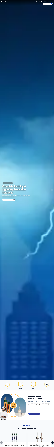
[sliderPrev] (2, 190)
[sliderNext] (52, 190)
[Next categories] (52, 442)
